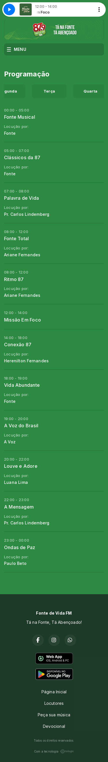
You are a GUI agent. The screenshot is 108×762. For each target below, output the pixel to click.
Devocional (54, 726)
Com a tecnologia (54, 751)
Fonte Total (16, 238)
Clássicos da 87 (22, 157)
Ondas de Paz (19, 547)
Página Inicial (54, 691)
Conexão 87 (17, 344)
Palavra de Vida (21, 198)
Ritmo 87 (14, 279)
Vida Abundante (22, 385)
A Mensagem (19, 507)
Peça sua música (54, 714)
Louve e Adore (20, 466)
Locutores (54, 703)
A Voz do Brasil (21, 425)
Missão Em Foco (22, 320)
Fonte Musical (19, 117)
